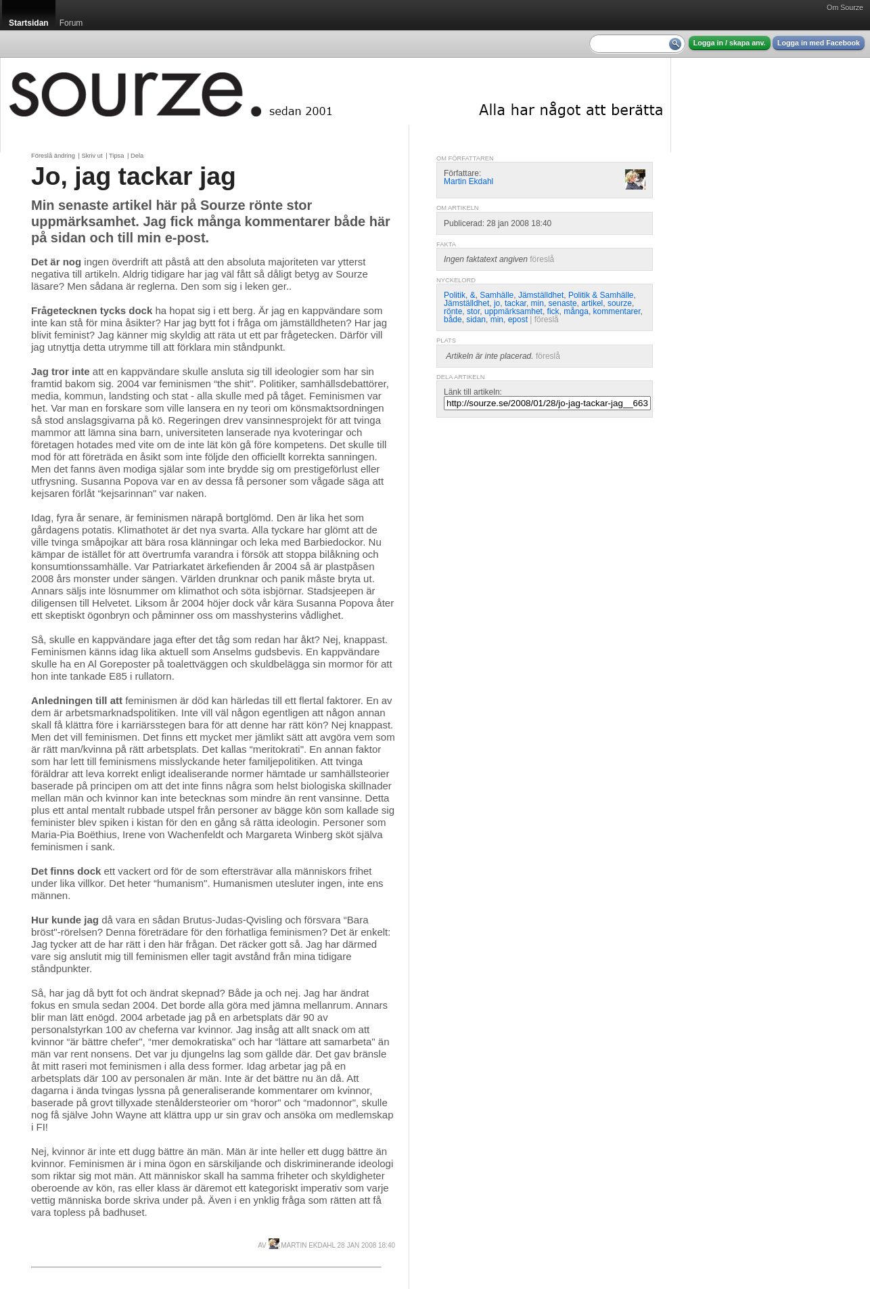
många (576, 311)
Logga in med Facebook (818, 43)
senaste (563, 303)
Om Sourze (845, 7)
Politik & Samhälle (601, 295)
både (453, 319)
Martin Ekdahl (302, 1245)
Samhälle (496, 295)
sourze (620, 303)
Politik (454, 295)
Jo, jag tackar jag (133, 176)
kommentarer (617, 311)
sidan (476, 319)
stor (473, 311)
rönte (453, 311)
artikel (592, 303)
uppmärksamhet (513, 311)
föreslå (542, 259)
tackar (515, 303)
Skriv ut (91, 155)
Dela (137, 155)
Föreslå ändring (53, 155)
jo (497, 303)
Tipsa (116, 155)
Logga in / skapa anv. (729, 43)
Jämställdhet (541, 295)
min (537, 303)
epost (518, 319)
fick (553, 311)
